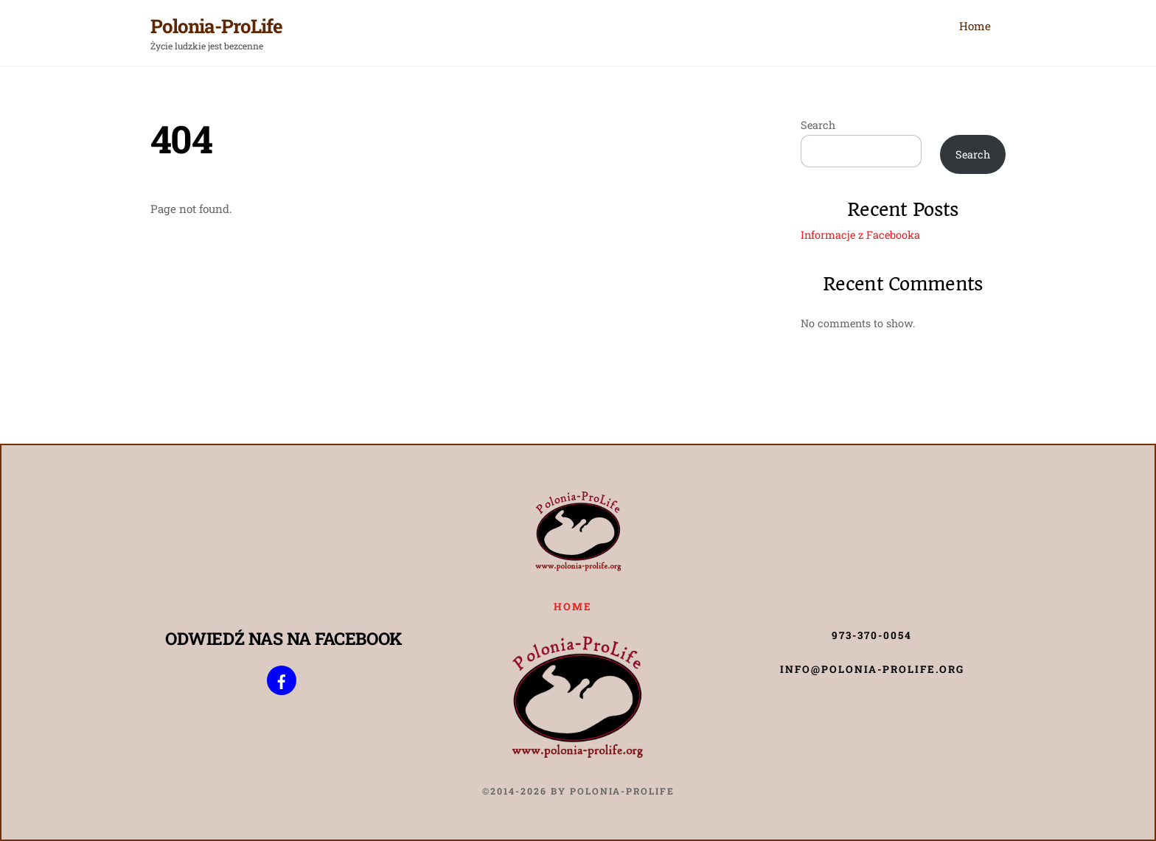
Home (975, 25)
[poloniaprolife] (281, 679)
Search (818, 125)
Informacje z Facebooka (860, 235)
